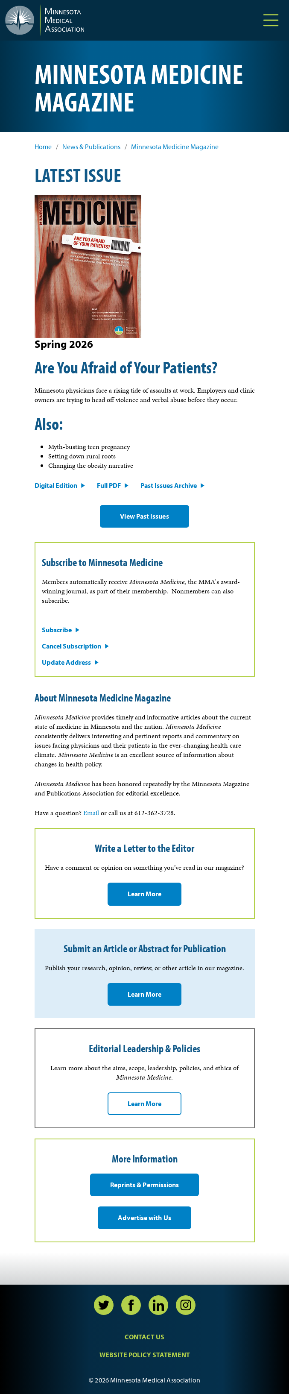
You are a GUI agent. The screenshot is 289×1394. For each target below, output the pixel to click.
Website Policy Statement (144, 1354)
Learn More (145, 893)
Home (43, 147)
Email (91, 813)
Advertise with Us (144, 1217)
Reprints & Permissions (144, 1184)
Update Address (66, 662)
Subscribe (57, 629)
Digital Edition (56, 485)
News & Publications (91, 147)
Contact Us (144, 1336)
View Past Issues (144, 516)
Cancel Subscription (71, 646)
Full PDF (109, 485)
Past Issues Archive (168, 485)
